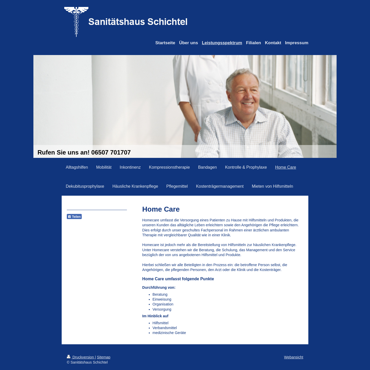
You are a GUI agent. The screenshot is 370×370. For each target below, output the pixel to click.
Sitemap (103, 357)
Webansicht (293, 357)
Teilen (74, 217)
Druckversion (81, 357)
